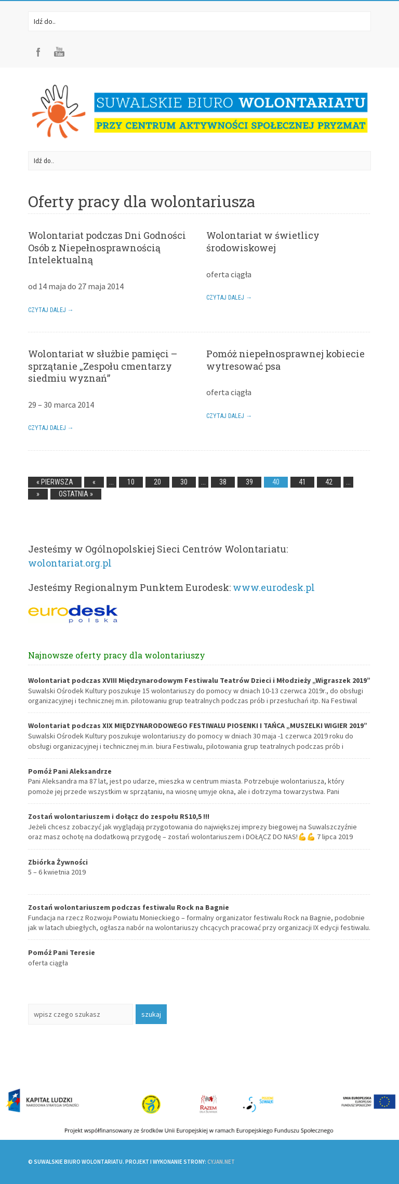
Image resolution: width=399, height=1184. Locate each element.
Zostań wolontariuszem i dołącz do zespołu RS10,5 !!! (118, 816)
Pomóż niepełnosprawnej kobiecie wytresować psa (285, 359)
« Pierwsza (54, 482)
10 (131, 482)
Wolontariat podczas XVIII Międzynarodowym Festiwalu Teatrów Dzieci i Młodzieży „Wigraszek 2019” (199, 680)
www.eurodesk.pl (274, 587)
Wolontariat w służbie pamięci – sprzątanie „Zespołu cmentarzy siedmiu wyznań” (102, 365)
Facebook (38, 52)
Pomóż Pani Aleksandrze (70, 771)
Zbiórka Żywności (58, 862)
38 (223, 482)
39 (249, 482)
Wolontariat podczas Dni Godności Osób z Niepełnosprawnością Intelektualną (107, 247)
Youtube (59, 52)
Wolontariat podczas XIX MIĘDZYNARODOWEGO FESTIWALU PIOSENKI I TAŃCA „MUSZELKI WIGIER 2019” (197, 725)
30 (184, 482)
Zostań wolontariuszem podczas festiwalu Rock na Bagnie (128, 907)
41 (302, 482)
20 (157, 482)
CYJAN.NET (221, 1161)
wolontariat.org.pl (70, 563)
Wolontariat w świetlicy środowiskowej (263, 241)
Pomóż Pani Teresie (61, 952)
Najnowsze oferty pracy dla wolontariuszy (116, 655)
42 (328, 482)
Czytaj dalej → (51, 310)
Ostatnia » (76, 494)
